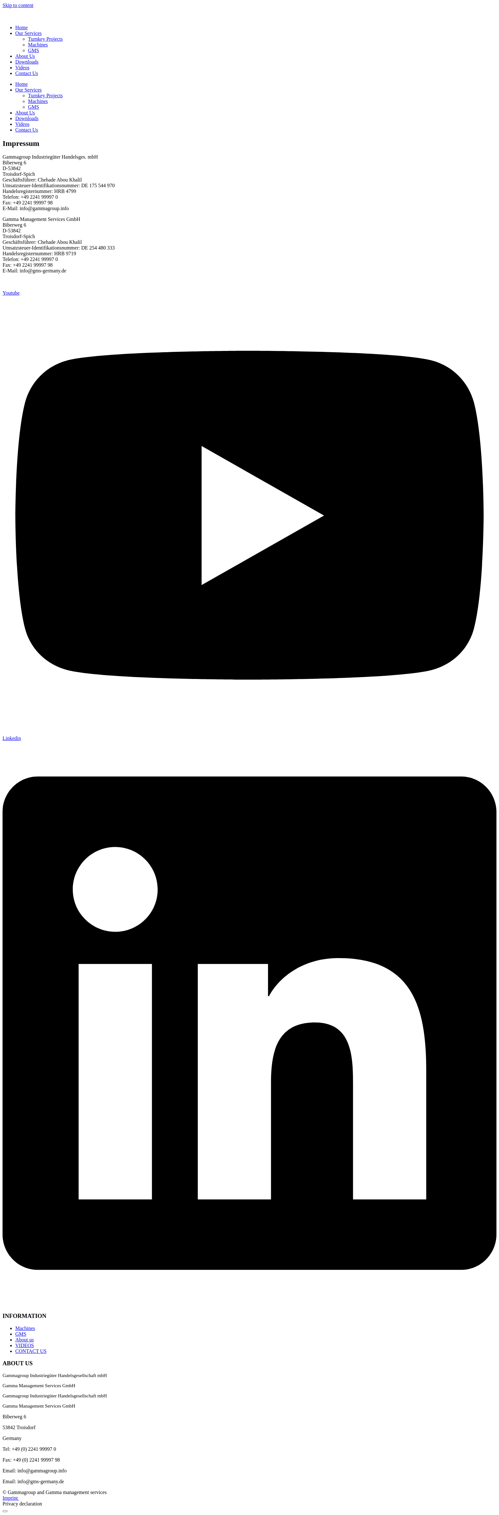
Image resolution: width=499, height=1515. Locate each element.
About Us (25, 56)
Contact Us (26, 73)
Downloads (27, 62)
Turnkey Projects (45, 39)
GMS (33, 50)
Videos (22, 67)
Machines (38, 44)
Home (21, 27)
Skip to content (18, 5)
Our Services (28, 33)
